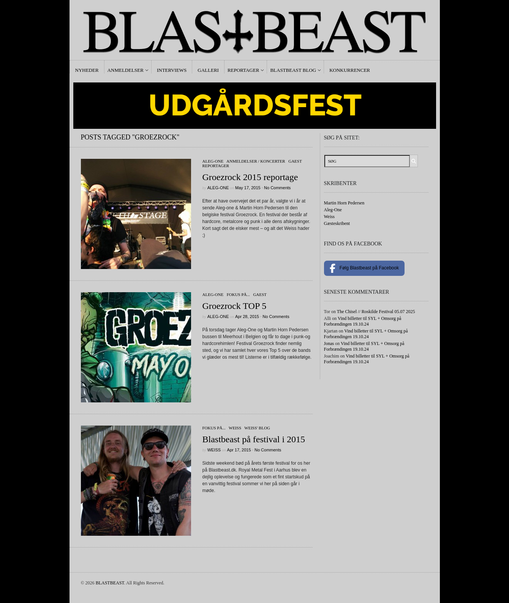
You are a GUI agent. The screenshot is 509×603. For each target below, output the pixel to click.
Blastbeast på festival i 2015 (253, 439)
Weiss (235, 428)
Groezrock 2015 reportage (250, 177)
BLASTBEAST (110, 583)
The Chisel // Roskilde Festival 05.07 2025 (376, 311)
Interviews (172, 70)
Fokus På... (238, 294)
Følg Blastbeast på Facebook (364, 268)
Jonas (329, 343)
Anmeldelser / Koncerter (255, 161)
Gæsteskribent (337, 223)
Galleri (208, 70)
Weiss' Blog (257, 428)
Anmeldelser (125, 70)
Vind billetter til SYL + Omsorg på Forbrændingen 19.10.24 (363, 321)
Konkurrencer (349, 70)
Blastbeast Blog (293, 70)
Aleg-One (213, 161)
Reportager (243, 70)
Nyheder (87, 70)
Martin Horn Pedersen (344, 203)
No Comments (277, 187)
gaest (295, 161)
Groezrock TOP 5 (234, 306)
